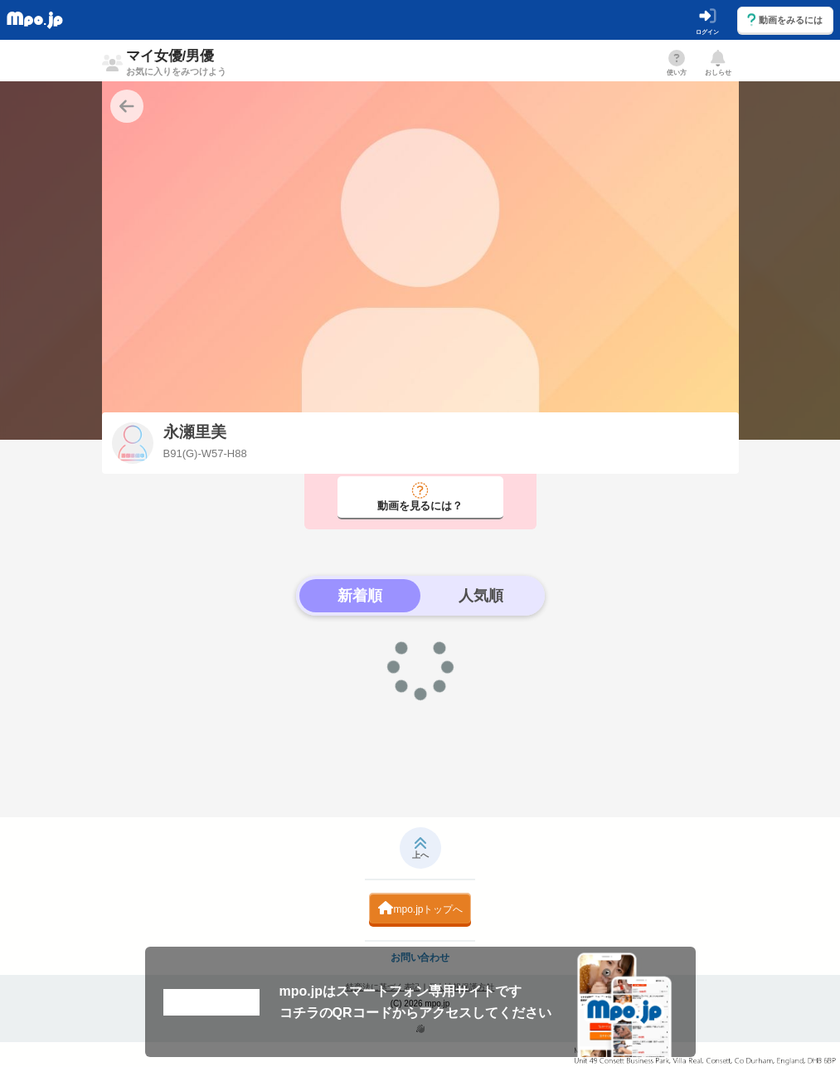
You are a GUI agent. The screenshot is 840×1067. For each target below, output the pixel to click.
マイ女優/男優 (176, 62)
